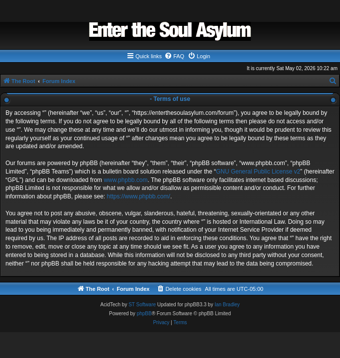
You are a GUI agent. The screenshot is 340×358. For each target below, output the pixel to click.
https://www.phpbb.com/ (138, 196)
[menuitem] (174, 56)
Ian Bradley (227, 304)
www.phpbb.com (125, 180)
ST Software (142, 304)
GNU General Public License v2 (258, 171)
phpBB (144, 313)
